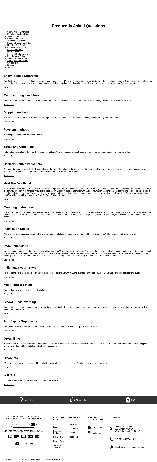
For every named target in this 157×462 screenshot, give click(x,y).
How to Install (121, 212)
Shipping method (14, 36)
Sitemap (72, 433)
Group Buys (12, 63)
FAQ (55, 427)
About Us (73, 425)
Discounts (11, 65)
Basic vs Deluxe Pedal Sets (19, 43)
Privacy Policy (59, 437)
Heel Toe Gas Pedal (16, 45)
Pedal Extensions (15, 52)
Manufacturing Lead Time (18, 34)
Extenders (73, 429)
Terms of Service (57, 446)
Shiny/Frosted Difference (18, 32)
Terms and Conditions (16, 41)
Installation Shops (15, 50)
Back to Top (9, 87)
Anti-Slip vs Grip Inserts (17, 61)
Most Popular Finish (16, 56)
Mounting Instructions (16, 47)
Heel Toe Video (10, 195)
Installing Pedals (57, 432)
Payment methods (15, 38)
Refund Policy (59, 441)
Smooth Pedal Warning (17, 58)
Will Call (10, 67)
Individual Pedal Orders (17, 54)
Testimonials (74, 437)
